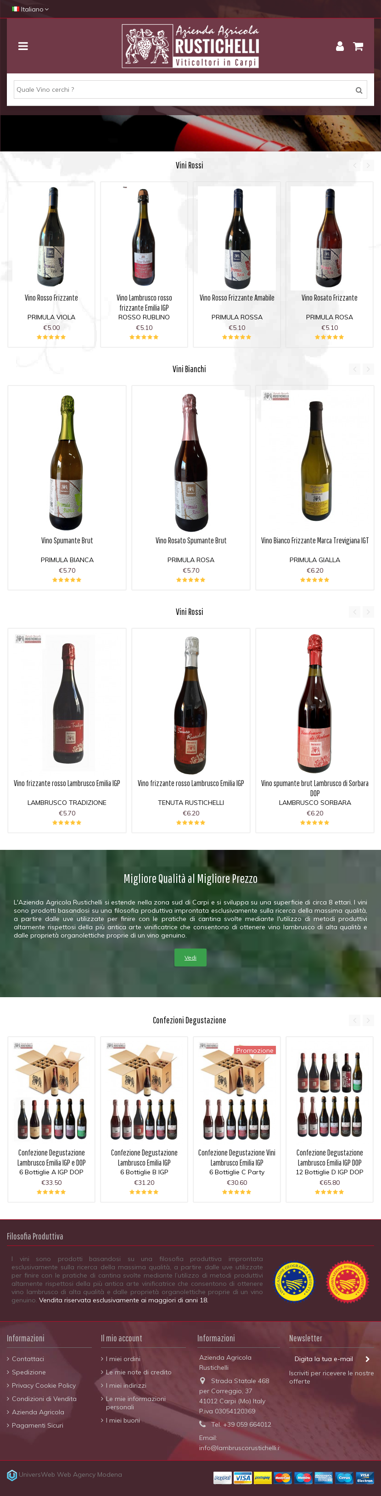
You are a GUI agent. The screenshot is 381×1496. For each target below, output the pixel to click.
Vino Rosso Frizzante (51, 297)
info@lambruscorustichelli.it (240, 1448)
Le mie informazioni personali (136, 1403)
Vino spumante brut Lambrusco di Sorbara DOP (315, 788)
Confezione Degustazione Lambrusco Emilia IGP (144, 1157)
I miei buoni (123, 1420)
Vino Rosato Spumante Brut (191, 540)
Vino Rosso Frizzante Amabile (237, 297)
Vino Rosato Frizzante (330, 297)
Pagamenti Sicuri (37, 1425)
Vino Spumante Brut (67, 540)
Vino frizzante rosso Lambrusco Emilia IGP (67, 783)
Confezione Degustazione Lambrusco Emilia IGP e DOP (51, 1157)
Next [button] (368, 165)
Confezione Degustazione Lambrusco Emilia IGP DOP (330, 1157)
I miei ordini (123, 1359)
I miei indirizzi (126, 1385)
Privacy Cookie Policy (44, 1385)
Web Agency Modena (89, 1474)
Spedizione (29, 1372)
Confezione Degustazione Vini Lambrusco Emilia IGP (236, 1157)
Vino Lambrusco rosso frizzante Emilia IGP (144, 303)
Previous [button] (354, 165)
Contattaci (28, 1359)
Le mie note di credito (139, 1372)
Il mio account (121, 1338)
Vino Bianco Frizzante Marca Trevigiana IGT (315, 540)
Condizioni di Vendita (44, 1399)
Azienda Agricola (38, 1412)
